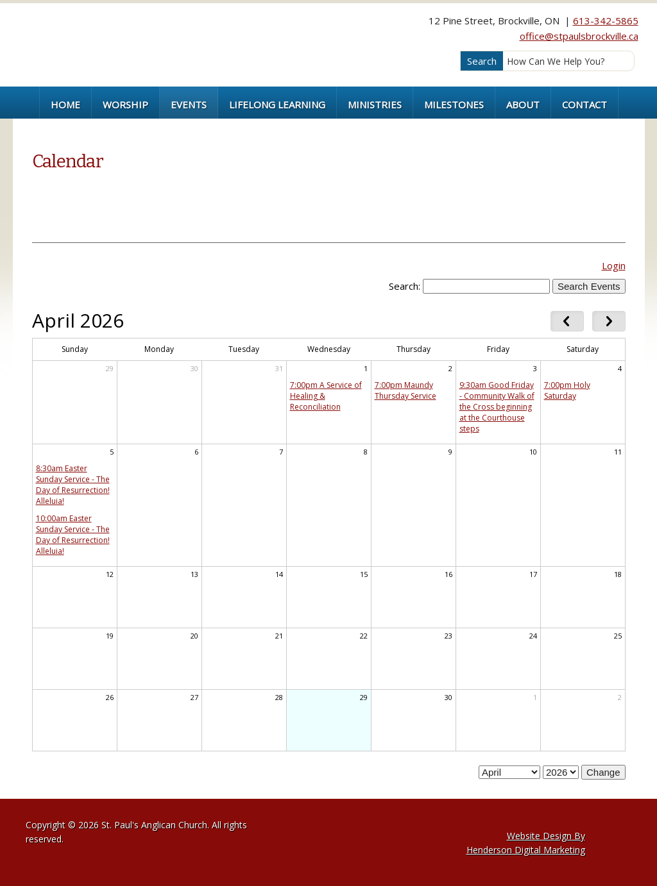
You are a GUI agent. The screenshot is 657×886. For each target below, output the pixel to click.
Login (614, 265)
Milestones (454, 104)
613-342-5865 (605, 20)
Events (189, 104)
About (523, 104)
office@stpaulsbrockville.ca (579, 35)
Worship (125, 104)
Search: (404, 286)
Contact (584, 104)
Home (65, 104)
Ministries (375, 104)
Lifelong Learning (277, 104)
